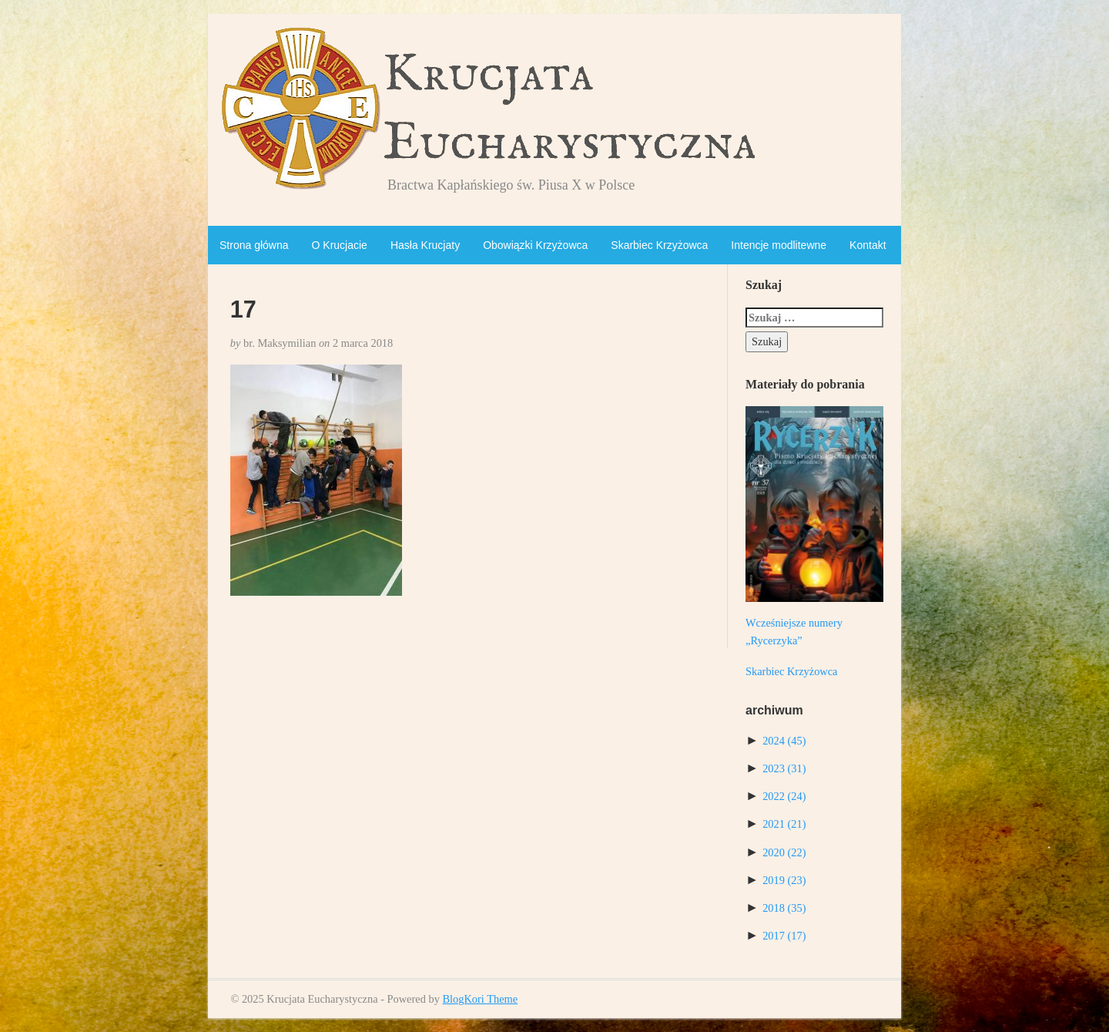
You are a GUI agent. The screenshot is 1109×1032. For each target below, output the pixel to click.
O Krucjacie (339, 245)
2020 (784, 852)
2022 (784, 796)
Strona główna (254, 245)
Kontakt (867, 245)
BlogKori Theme (480, 999)
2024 (784, 741)
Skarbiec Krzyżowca (659, 245)
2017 (784, 935)
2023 (784, 768)
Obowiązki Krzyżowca (535, 245)
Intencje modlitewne (778, 245)
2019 (784, 880)
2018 (784, 908)
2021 (784, 824)
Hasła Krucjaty (425, 245)
